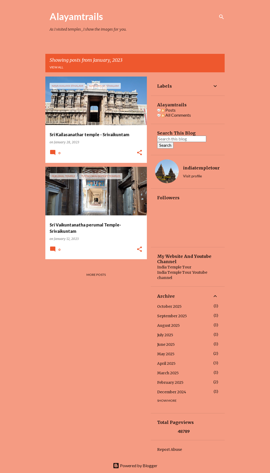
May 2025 (166, 354)
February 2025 (170, 382)
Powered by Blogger (135, 465)
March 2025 (168, 373)
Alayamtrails (76, 16)
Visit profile (192, 176)
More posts (96, 275)
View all (56, 67)
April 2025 (166, 363)
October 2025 (169, 306)
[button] (139, 153)
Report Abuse (169, 449)
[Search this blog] (181, 139)
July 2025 (165, 335)
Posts (168, 109)
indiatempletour (201, 168)
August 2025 (168, 325)
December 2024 (171, 392)
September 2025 (172, 316)
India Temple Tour (174, 267)
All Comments (176, 114)
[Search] (221, 17)
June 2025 (166, 344)
